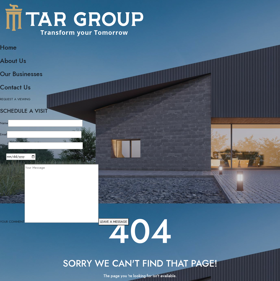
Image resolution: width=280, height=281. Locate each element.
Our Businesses (21, 73)
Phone (4, 145)
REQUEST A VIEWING (15, 99)
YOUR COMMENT (12, 221)
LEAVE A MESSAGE (113, 221)
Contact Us (15, 87)
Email (3, 134)
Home (8, 47)
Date (3, 156)
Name (4, 123)
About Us (13, 60)
